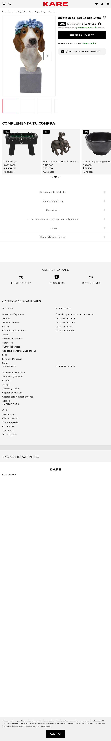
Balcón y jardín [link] (9, 434)
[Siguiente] (48, 56)
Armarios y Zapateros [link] (13, 314)
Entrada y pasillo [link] (10, 422)
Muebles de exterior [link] (12, 338)
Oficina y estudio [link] (10, 418)
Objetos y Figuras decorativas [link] (46, 12)
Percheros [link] (7, 342)
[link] (55, 3)
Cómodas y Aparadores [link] (14, 330)
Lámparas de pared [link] (65, 322)
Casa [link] (4, 12)
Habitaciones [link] (10, 404)
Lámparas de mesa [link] (65, 318)
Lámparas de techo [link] (65, 330)
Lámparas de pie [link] (64, 326)
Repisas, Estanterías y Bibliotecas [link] (19, 351)
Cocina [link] (5, 410)
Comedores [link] (8, 426)
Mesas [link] (5, 334)
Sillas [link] (4, 355)
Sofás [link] (5, 363)
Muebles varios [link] (65, 366)
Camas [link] (5, 326)
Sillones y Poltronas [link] (12, 359)
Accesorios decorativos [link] (13, 372)
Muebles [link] (7, 308)
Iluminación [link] (63, 308)
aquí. (49, 726)
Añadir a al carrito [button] (82, 35)
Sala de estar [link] (8, 414)
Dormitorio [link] (7, 430)
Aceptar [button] (55, 733)
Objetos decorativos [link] (25, 12)
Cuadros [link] (6, 380)
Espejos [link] (6, 384)
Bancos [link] (6, 318)
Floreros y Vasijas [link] (10, 388)
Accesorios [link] (12, 12)
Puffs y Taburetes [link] (11, 347)
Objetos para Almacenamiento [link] (17, 396)
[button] (4, 4)
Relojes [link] (6, 401)
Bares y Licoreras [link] (10, 322)
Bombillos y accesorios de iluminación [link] (75, 314)
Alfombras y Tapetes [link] (12, 376)
